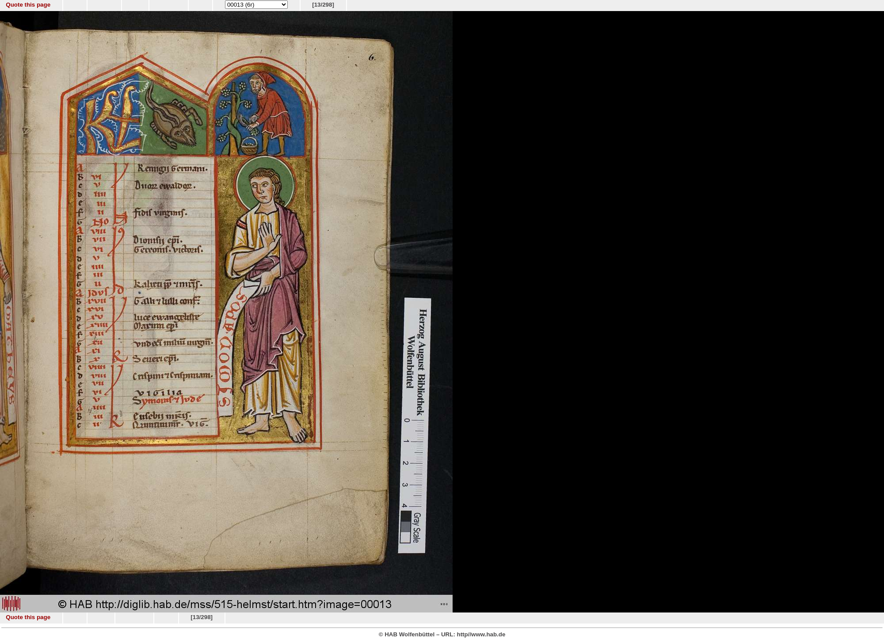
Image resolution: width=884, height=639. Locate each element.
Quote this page (28, 4)
